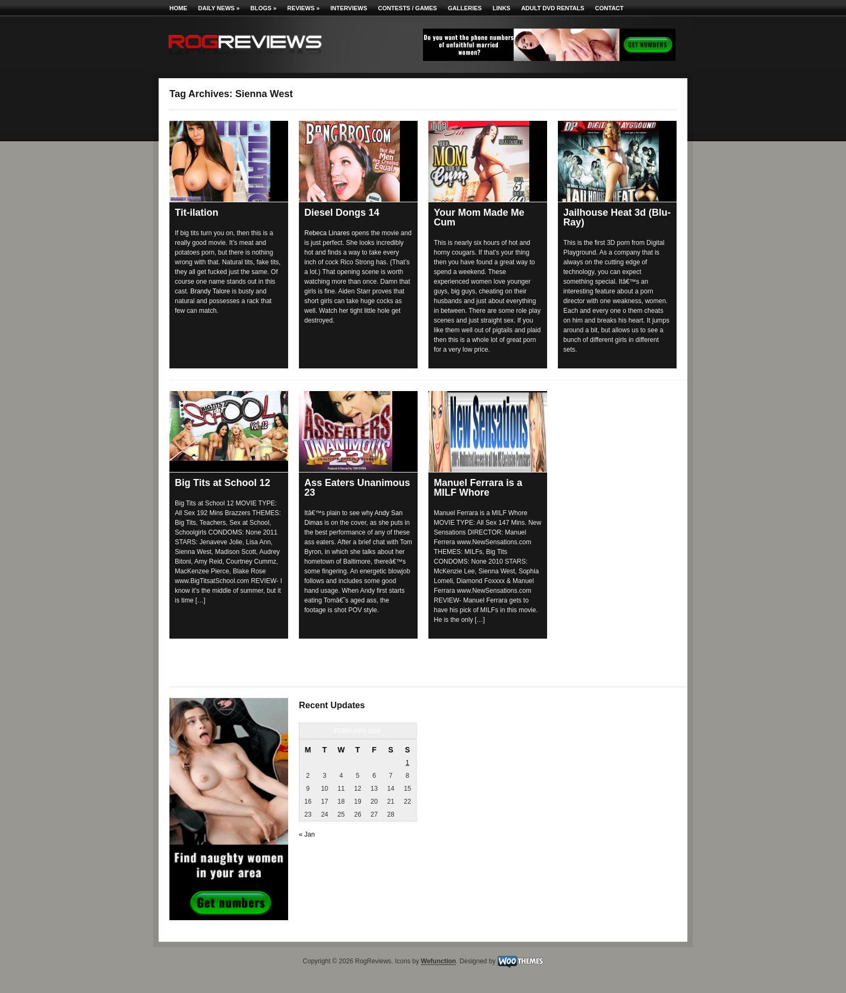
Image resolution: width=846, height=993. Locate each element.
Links (501, 8)
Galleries (465, 8)
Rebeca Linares (327, 233)
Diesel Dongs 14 (341, 212)
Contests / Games (407, 8)
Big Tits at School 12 (222, 482)
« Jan (307, 834)
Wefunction (438, 961)
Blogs (263, 8)
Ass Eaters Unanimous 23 (357, 487)
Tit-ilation (197, 212)
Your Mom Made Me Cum (479, 217)
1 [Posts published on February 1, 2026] (408, 762)
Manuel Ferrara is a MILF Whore (478, 487)
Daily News (219, 8)
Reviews (303, 8)
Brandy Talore (210, 291)
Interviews (348, 8)
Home (178, 8)
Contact (609, 8)
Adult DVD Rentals (552, 8)
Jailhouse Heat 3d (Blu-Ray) (617, 217)
